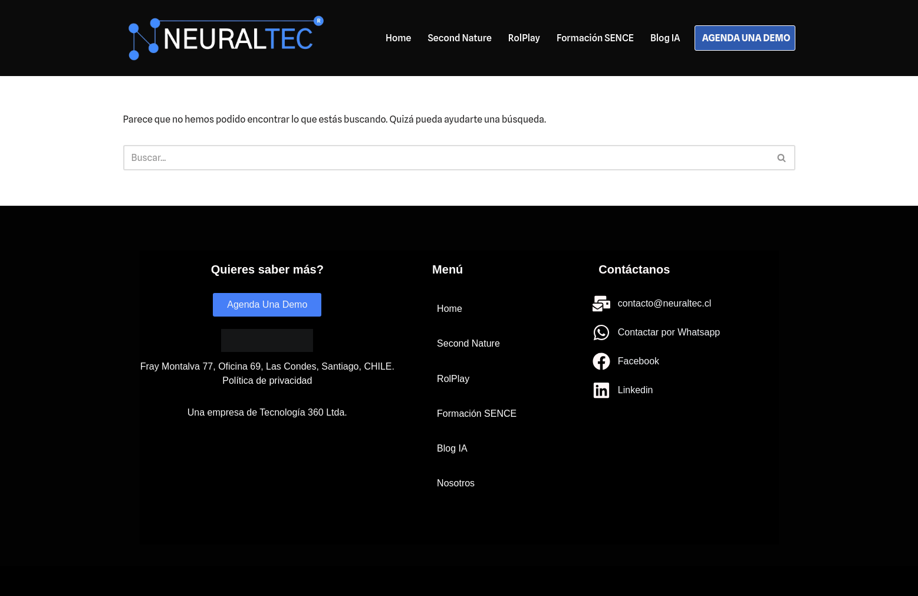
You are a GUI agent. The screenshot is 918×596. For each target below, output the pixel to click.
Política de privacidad (267, 381)
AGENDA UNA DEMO (746, 38)
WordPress (255, 581)
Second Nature (459, 38)
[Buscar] (446, 157)
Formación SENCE (595, 38)
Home (398, 38)
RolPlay (524, 38)
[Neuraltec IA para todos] (226, 38)
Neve (134, 581)
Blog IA (665, 38)
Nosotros (456, 483)
